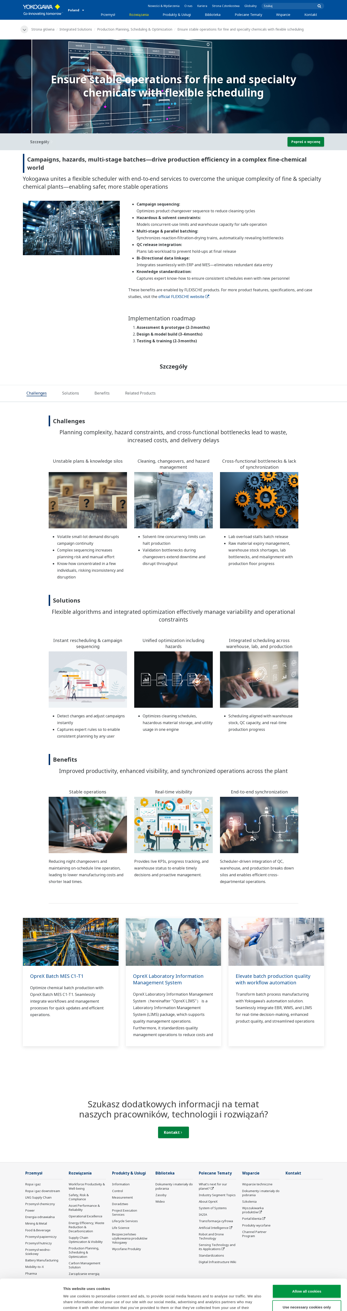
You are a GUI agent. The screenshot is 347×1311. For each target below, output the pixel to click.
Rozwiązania (139, 14)
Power (30, 1210)
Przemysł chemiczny (40, 1204)
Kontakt (310, 14)
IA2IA (203, 1214)
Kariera (202, 6)
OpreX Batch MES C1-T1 (57, 976)
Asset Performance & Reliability (84, 1207)
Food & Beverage (38, 1230)
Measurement (122, 1197)
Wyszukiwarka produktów (253, 1210)
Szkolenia (249, 1201)
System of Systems (213, 1208)
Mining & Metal (36, 1223)
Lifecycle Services (125, 1221)
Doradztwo (120, 1204)
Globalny (250, 6)
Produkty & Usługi (177, 14)
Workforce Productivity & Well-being (87, 1186)
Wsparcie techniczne (257, 1184)
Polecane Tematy (248, 14)
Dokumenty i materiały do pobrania (174, 1186)
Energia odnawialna (40, 1217)
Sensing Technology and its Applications (217, 1247)
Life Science (120, 1228)
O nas (188, 6)
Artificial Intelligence (213, 1228)
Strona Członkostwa (226, 6)
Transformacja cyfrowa (216, 1221)
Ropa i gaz (33, 1184)
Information (121, 1184)
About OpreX (208, 1201)
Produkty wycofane (256, 1225)
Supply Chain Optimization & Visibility (86, 1239)
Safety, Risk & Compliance (79, 1197)
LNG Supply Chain (38, 1197)
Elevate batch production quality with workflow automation (273, 979)
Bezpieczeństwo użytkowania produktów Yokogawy (129, 1238)
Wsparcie (283, 14)
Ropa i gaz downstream (42, 1191)
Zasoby (161, 1195)
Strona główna (42, 29)
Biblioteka (212, 14)
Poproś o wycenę (305, 141)
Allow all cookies (306, 1260)
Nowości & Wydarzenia (164, 6)
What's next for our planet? (213, 1186)
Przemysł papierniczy (41, 1236)
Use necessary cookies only (307, 1276)
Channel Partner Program (254, 1234)
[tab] (36, 394)
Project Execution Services (124, 1212)
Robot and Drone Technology (211, 1236)
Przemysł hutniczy (38, 1243)
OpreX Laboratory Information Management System (168, 979)
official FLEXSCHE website (183, 296)
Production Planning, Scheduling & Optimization (134, 29)
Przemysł (108, 14)
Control (117, 1191)
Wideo (160, 1201)
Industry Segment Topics (217, 1195)
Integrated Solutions (76, 29)
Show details (253, 1301)
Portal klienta (251, 1218)
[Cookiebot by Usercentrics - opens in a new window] (31, 1301)
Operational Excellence (85, 1216)
